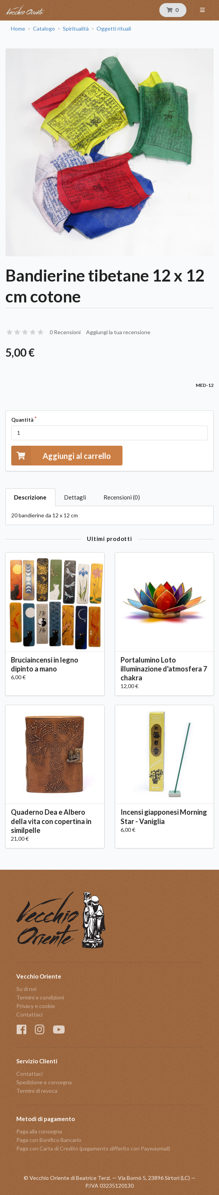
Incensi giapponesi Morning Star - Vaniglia (164, 816)
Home (18, 28)
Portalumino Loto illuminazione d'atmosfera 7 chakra (164, 669)
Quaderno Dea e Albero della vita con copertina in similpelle (51, 821)
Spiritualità (76, 28)
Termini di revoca (36, 1090)
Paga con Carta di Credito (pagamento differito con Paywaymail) (93, 1148)
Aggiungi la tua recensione (118, 332)
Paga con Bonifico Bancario (48, 1140)
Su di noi (26, 989)
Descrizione (30, 497)
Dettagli (75, 497)
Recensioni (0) (121, 497)
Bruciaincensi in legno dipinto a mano (44, 664)
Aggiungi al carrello (61, 455)
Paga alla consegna (39, 1131)
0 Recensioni (65, 332)
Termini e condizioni (40, 997)
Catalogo (44, 28)
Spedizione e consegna (44, 1082)
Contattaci (29, 1014)
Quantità (22, 420)
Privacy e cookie (35, 1006)
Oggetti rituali (114, 28)
